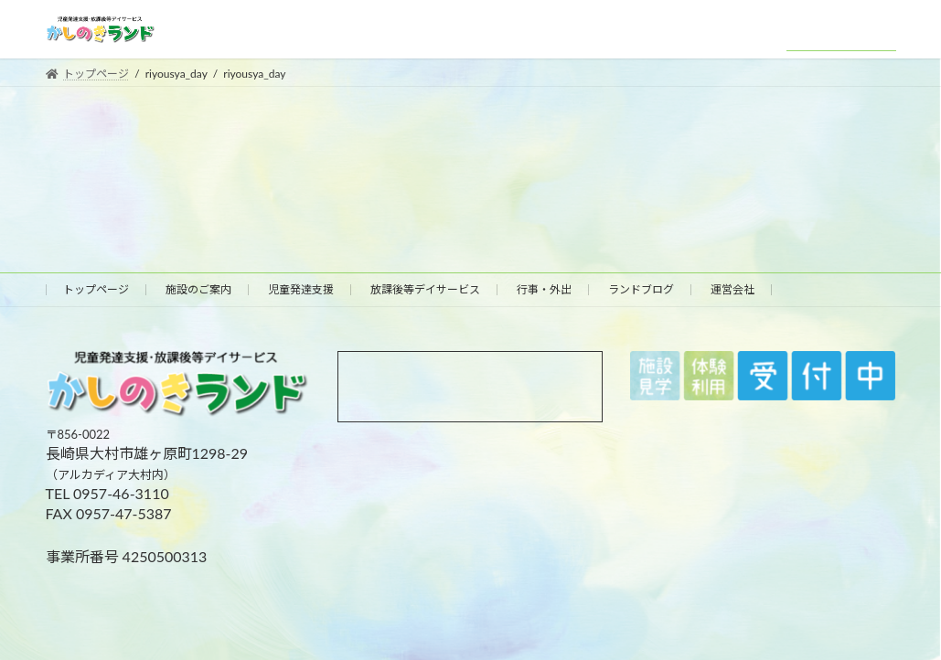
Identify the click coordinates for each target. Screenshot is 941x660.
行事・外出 (544, 289)
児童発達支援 (301, 289)
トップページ (96, 289)
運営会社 (732, 289)
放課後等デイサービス (425, 289)
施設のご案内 (198, 289)
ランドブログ (641, 289)
